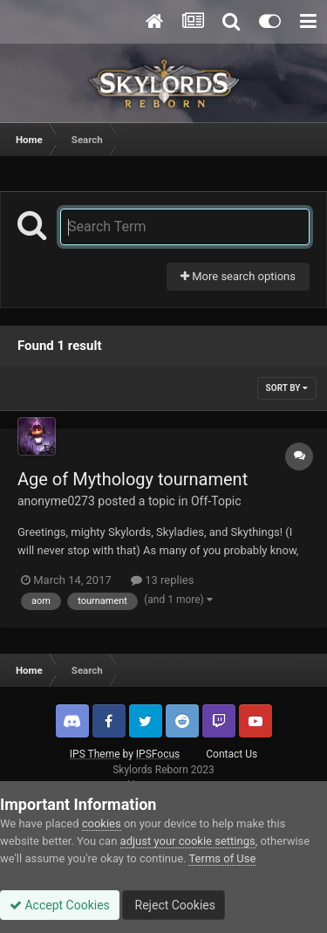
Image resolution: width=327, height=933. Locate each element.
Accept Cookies (60, 905)
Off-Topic (216, 501)
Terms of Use (221, 858)
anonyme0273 (56, 501)
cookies (101, 823)
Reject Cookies (173, 905)
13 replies (162, 580)
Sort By (287, 388)
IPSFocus (158, 754)
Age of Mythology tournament (132, 479)
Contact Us (231, 754)
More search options (238, 276)
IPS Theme (95, 754)
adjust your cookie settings (187, 840)
